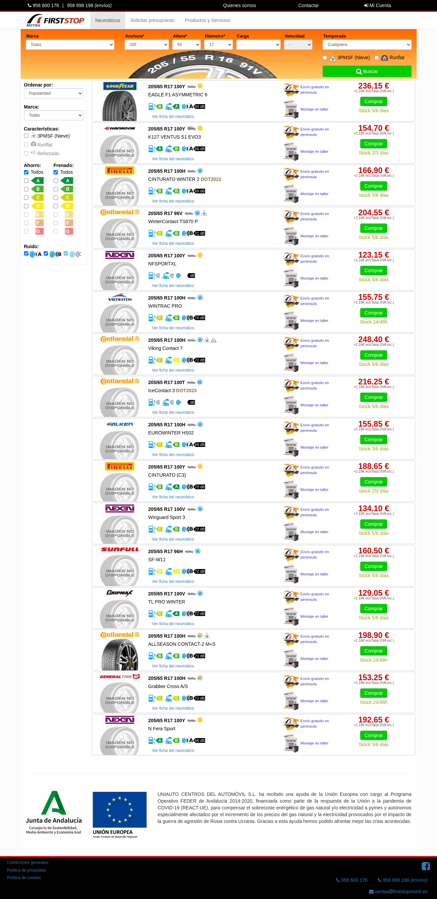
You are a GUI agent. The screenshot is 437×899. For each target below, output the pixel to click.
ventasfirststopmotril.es (398, 891)
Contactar (308, 5)
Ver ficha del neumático (173, 116)
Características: (42, 129)
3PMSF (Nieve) (47, 135)
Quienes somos (239, 5)
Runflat (38, 144)
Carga (243, 36)
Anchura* (134, 36)
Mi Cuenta (377, 5)
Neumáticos (108, 20)
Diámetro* (215, 36)
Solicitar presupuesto (152, 20)
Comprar (374, 101)
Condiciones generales (27, 862)
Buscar (367, 71)
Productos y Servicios (208, 20)
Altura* (180, 36)
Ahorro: (32, 165)
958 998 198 (89, 5)
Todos (33, 172)
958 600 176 (43, 5)
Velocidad (295, 36)
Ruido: (31, 246)
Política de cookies (24, 877)
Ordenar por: (38, 85)
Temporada (334, 36)
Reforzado (41, 153)
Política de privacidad (26, 870)
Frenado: (63, 165)
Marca (32, 36)
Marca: (31, 107)
